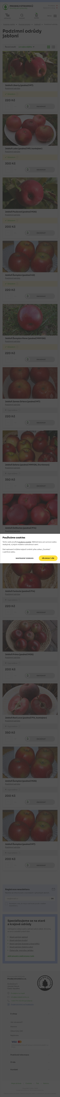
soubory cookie (24, 542)
